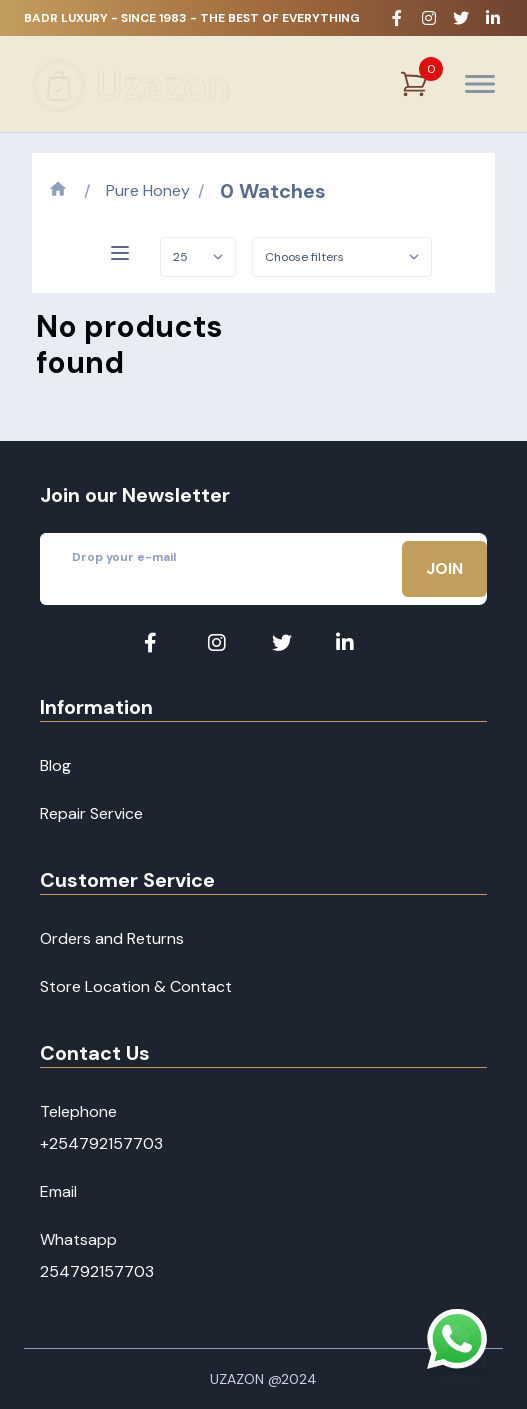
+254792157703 (101, 1143)
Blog (55, 765)
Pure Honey (148, 190)
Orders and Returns (112, 938)
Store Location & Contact (136, 986)
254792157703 (97, 1271)
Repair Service (91, 813)
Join (444, 568)
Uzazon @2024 (263, 1379)
